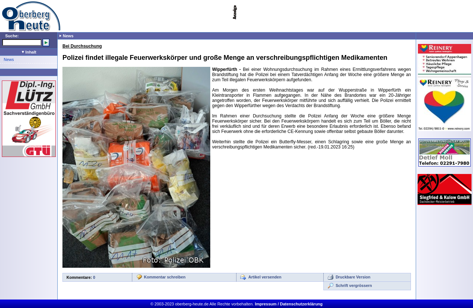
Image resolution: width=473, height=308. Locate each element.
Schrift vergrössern (354, 285)
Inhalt (29, 52)
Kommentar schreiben (165, 277)
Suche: (12, 36)
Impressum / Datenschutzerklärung (289, 304)
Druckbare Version (353, 277)
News (9, 59)
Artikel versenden (264, 277)
